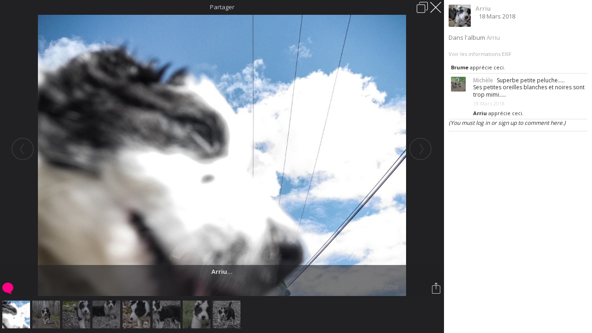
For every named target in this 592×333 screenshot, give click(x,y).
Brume (460, 67)
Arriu (483, 8)
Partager (222, 7)
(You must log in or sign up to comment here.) (507, 123)
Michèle (483, 80)
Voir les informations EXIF (480, 53)
